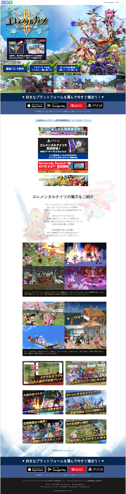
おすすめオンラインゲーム (50, 486)
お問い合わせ (67, 484)
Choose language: (109, 2)
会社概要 (56, 484)
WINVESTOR (85, 486)
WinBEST (64, 486)
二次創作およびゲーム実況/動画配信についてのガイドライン (63, 120)
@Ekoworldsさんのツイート (63, 450)
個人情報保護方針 (79, 484)
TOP (49, 484)
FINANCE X (74, 486)
